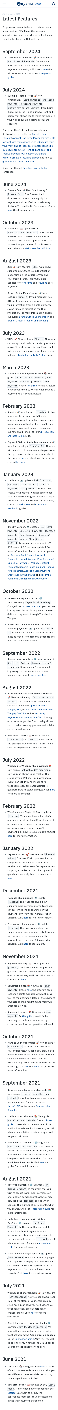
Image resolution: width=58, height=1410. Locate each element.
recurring (42, 282)
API (26, 1066)
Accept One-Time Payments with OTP (33, 137)
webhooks (24, 504)
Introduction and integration (31, 355)
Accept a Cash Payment (37, 570)
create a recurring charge (26, 157)
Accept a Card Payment (23, 555)
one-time (27, 282)
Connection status (24, 1338)
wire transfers (38, 675)
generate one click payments (18, 161)
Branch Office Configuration (34, 316)
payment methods (32, 606)
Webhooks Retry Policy (37, 248)
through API (14, 1106)
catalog (11, 1392)
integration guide (41, 1208)
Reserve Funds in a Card (32, 566)
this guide (32, 385)
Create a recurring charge (21, 574)
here (45, 69)
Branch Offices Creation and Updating (27, 320)
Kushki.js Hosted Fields (35, 168)
